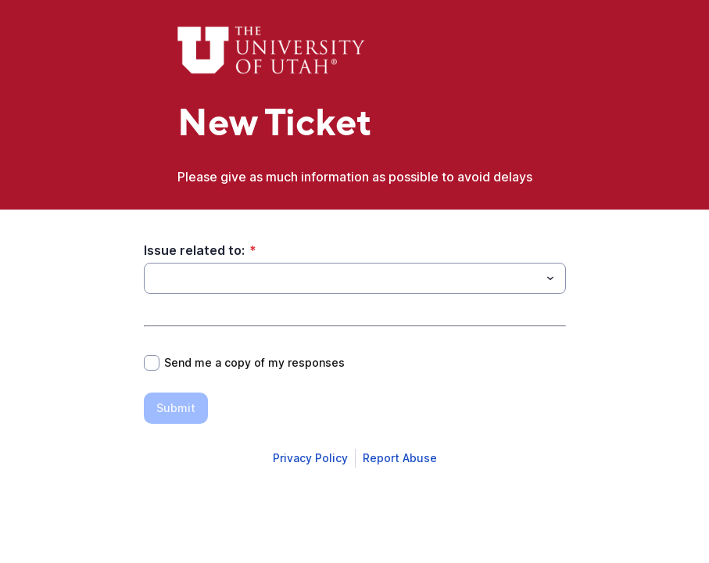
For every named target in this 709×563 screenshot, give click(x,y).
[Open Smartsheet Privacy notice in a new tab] (310, 458)
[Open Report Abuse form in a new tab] (400, 458)
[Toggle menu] (550, 278)
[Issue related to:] (342, 278)
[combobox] (355, 278)
